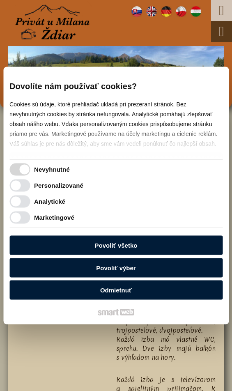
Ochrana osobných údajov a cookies (93, 379)
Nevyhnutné (52, 169)
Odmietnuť (116, 290)
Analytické (49, 201)
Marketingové (54, 217)
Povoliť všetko (116, 245)
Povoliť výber (116, 267)
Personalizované (58, 185)
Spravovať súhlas (161, 379)
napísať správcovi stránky (171, 371)
